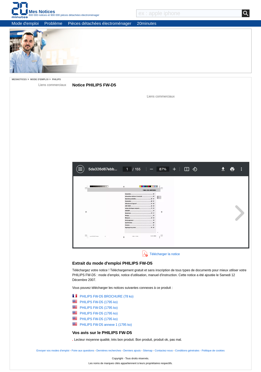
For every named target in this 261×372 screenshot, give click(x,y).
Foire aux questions (83, 350)
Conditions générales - (188, 350)
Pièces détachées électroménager (99, 23)
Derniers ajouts (132, 350)
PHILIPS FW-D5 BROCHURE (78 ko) (106, 296)
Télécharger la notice (165, 254)
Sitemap (148, 350)
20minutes (146, 23)
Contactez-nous (164, 350)
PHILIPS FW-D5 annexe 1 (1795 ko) (106, 324)
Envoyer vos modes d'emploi (52, 350)
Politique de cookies (213, 350)
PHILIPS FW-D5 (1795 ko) (99, 302)
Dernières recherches (108, 350)
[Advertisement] (161, 127)
